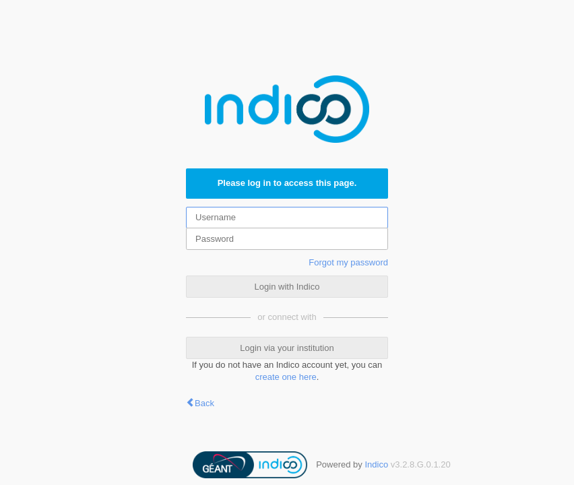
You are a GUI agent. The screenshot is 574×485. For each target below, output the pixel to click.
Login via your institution (286, 348)
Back (204, 403)
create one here (286, 377)
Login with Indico (287, 287)
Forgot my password (348, 262)
